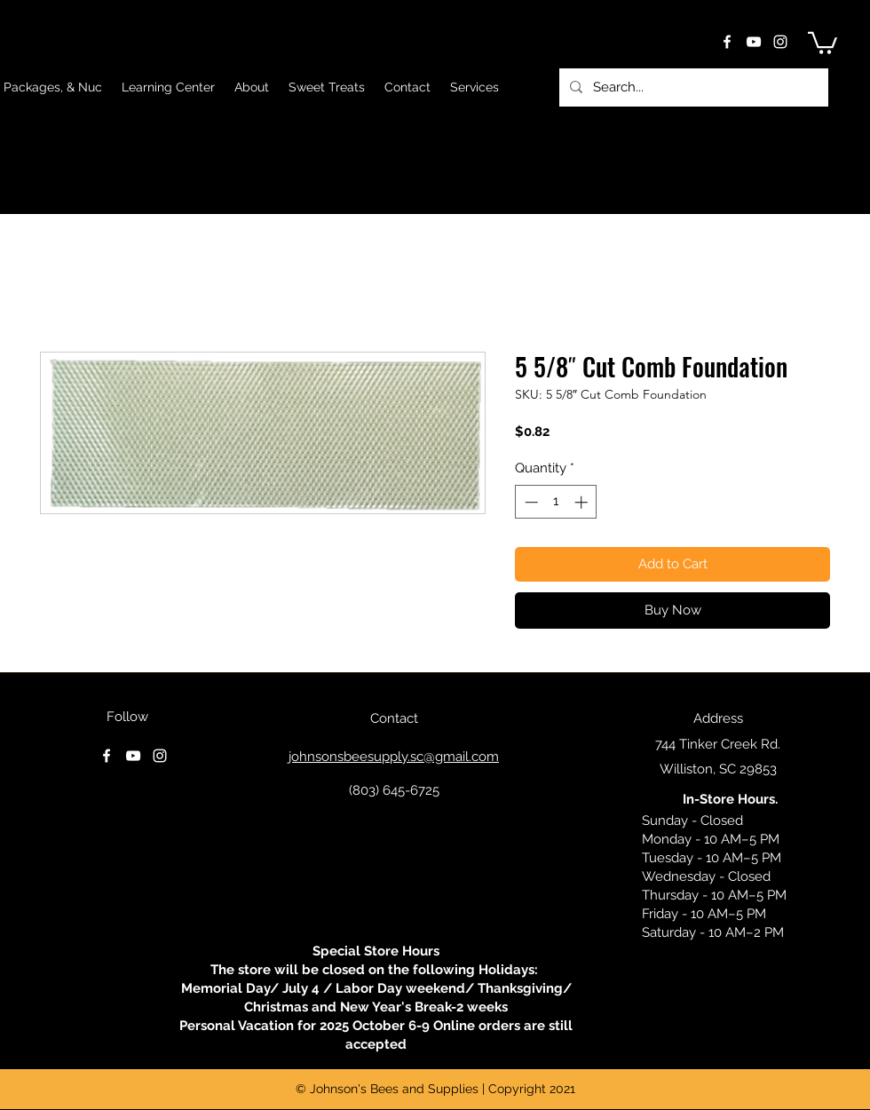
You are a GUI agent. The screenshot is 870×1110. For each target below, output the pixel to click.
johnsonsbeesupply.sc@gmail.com (394, 757)
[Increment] (583, 502)
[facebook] (727, 42)
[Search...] (692, 87)
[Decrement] (530, 502)
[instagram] (780, 42)
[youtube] (754, 42)
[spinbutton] (556, 502)
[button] (822, 41)
